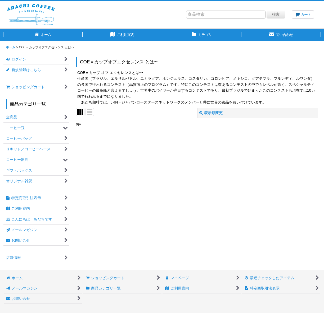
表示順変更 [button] (211, 113)
